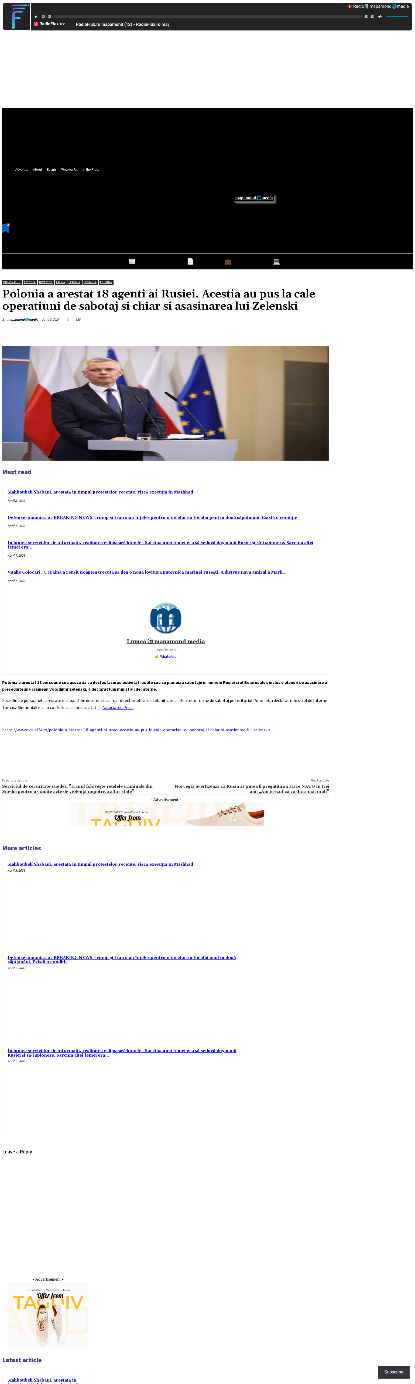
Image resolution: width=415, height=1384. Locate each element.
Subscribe (393, 1372)
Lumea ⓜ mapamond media (166, 642)
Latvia (60, 282)
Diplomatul (12, 282)
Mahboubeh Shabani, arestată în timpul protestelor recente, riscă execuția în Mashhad (100, 492)
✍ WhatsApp (166, 656)
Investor (46, 282)
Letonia (74, 282)
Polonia (106, 282)
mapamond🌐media (254, 198)
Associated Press (117, 707)
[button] (264, 224)
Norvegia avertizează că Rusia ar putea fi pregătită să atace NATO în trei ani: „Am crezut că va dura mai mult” (252, 789)
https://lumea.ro (165, 649)
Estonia (30, 282)
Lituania (90, 282)
